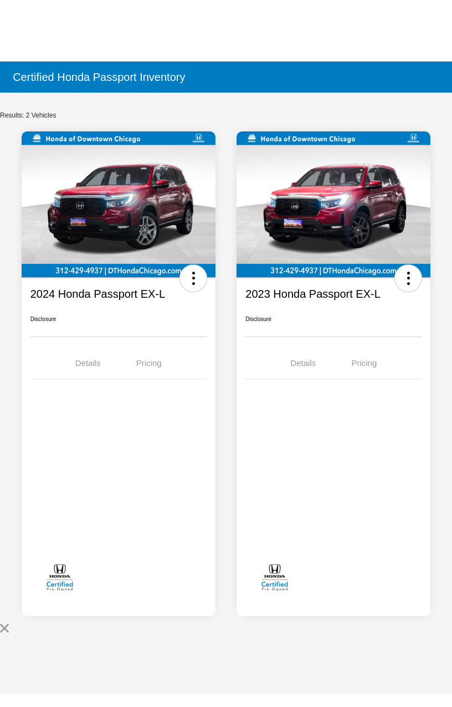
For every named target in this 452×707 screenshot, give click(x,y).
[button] (193, 278)
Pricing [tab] (149, 363)
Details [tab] (88, 363)
